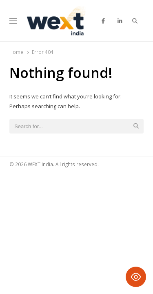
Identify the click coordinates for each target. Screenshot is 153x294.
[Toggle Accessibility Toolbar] (136, 277)
